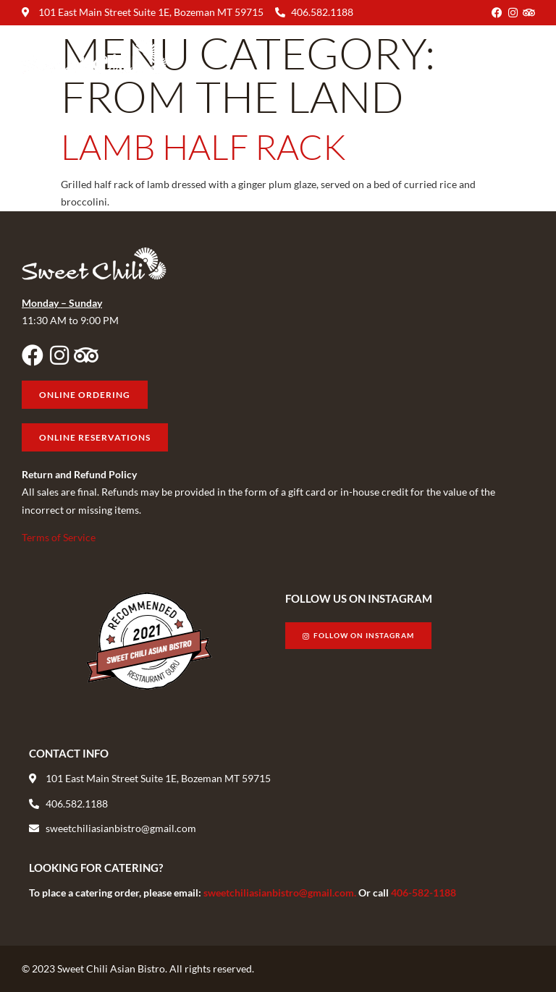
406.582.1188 (322, 12)
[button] (522, 57)
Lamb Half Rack (203, 146)
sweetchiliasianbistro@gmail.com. (280, 892)
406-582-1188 (423, 892)
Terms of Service (59, 537)
